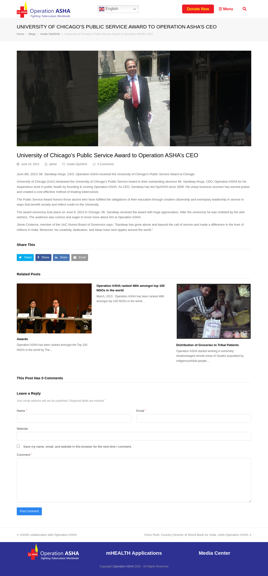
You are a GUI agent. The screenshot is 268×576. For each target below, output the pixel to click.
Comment (24, 454)
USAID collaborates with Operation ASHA (47, 535)
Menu (226, 9)
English (108, 9)
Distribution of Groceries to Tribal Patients (207, 345)
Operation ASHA (123, 566)
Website (22, 428)
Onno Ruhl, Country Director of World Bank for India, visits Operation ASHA (197, 535)
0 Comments (106, 164)
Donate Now (198, 9)
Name (22, 411)
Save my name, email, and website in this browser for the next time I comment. (77, 446)
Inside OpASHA (77, 164)
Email (141, 411)
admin (53, 164)
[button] (25, 257)
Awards (22, 339)
